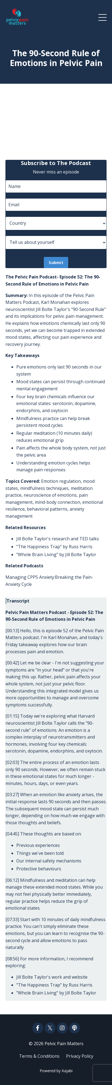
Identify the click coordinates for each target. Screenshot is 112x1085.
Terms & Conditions (39, 1056)
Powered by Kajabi (56, 1070)
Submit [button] (56, 262)
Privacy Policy (79, 1056)
